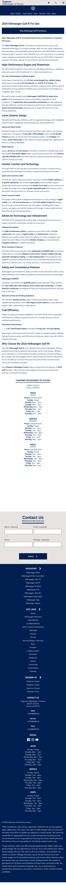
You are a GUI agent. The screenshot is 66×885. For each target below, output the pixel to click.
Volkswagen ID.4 (33, 604)
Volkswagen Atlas (33, 587)
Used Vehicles (33, 635)
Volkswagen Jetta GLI (33, 608)
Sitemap (33, 686)
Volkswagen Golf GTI (33, 594)
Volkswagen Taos (33, 614)
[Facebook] (28, 760)
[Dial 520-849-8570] (55, 3)
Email (40, 540)
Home (33, 628)
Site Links (31, 624)
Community (33, 679)
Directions (33, 669)
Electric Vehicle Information (33, 642)
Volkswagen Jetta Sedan (33, 611)
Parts (33, 659)
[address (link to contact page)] (48, 3)
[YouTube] (37, 760)
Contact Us (33, 672)
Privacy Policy (33, 683)
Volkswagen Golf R (33, 597)
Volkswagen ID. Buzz (33, 601)
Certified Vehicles (33, 638)
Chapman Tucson (33, 699)
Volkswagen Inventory (33, 631)
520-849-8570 (36, 413)
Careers (33, 676)
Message (41, 552)
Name (11, 540)
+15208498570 (33, 731)
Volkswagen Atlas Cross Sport (33, 590)
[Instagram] (33, 760)
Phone (7, 553)
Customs (33, 662)
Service (33, 652)
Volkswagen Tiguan (33, 618)
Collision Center (33, 665)
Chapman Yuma (33, 706)
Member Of (31, 692)
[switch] (62, 3)
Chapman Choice (33, 696)
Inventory (31, 583)
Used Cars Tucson (32, 703)
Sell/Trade (33, 645)
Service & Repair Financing (33, 655)
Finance (33, 648)
